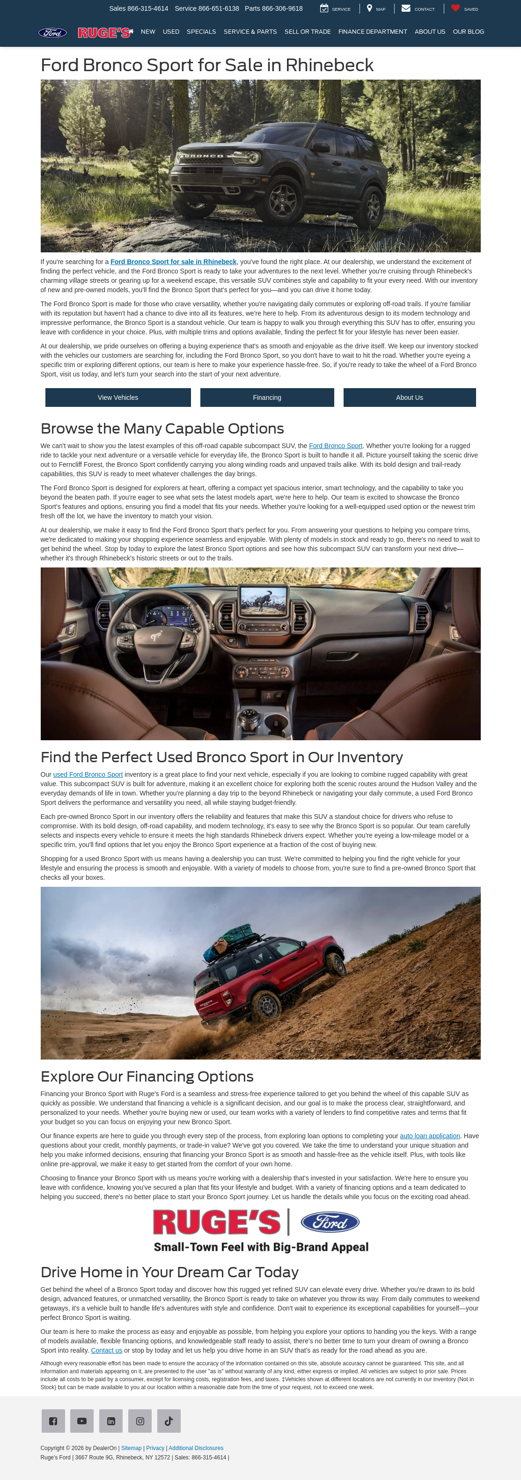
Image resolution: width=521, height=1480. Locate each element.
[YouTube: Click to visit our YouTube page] (83, 1422)
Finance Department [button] (372, 31)
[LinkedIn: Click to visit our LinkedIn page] (112, 1422)
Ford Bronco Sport (335, 445)
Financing (267, 397)
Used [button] (171, 31)
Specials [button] (201, 31)
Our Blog (468, 31)
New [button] (148, 31)
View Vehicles (118, 397)
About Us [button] (430, 31)
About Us (409, 397)
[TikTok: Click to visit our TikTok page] (170, 1422)
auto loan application (430, 1136)
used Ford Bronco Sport (88, 774)
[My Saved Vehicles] (464, 9)
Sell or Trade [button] (308, 31)
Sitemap (131, 1448)
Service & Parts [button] (250, 31)
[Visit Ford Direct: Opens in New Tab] (233, 1457)
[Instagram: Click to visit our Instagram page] (141, 1422)
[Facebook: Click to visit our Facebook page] (55, 1422)
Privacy (155, 1448)
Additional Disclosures (196, 1448)
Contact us (106, 1350)
